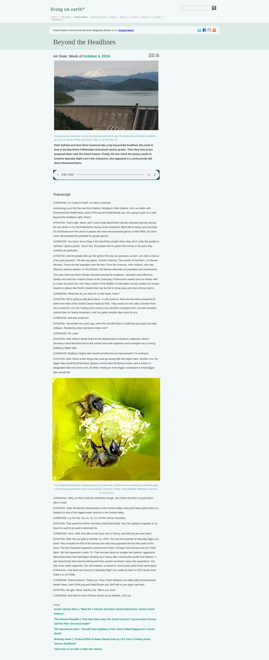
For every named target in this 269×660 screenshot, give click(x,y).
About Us (145, 17)
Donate (157, 17)
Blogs (113, 17)
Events (134, 17)
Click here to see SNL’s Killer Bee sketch (78, 649)
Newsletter (56, 19)
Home (54, 17)
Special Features (99, 17)
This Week (66, 17)
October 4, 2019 (96, 56)
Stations (123, 17)
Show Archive (80, 17)
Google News (126, 30)
